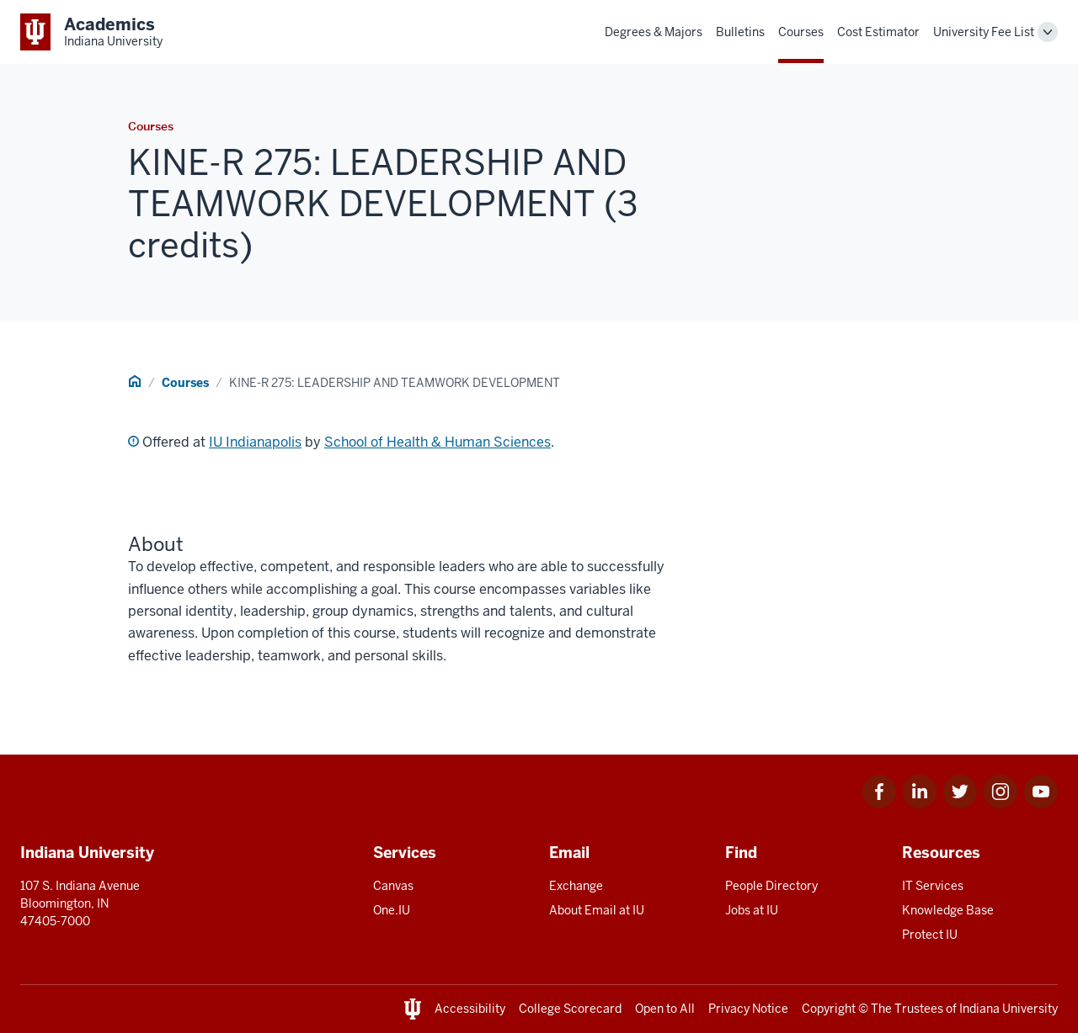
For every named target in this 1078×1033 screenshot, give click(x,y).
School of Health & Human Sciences (437, 442)
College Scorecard (570, 1008)
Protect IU (930, 934)
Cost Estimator (878, 32)
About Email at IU (596, 910)
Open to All (665, 1008)
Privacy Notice (748, 1008)
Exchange (576, 885)
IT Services (932, 885)
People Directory (771, 885)
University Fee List (983, 32)
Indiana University (1008, 1008)
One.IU (391, 910)
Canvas (393, 885)
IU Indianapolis (255, 442)
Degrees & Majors (653, 32)
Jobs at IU (751, 910)
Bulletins (740, 32)
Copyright (829, 1008)
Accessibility (470, 1008)
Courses (801, 32)
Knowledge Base (948, 910)
